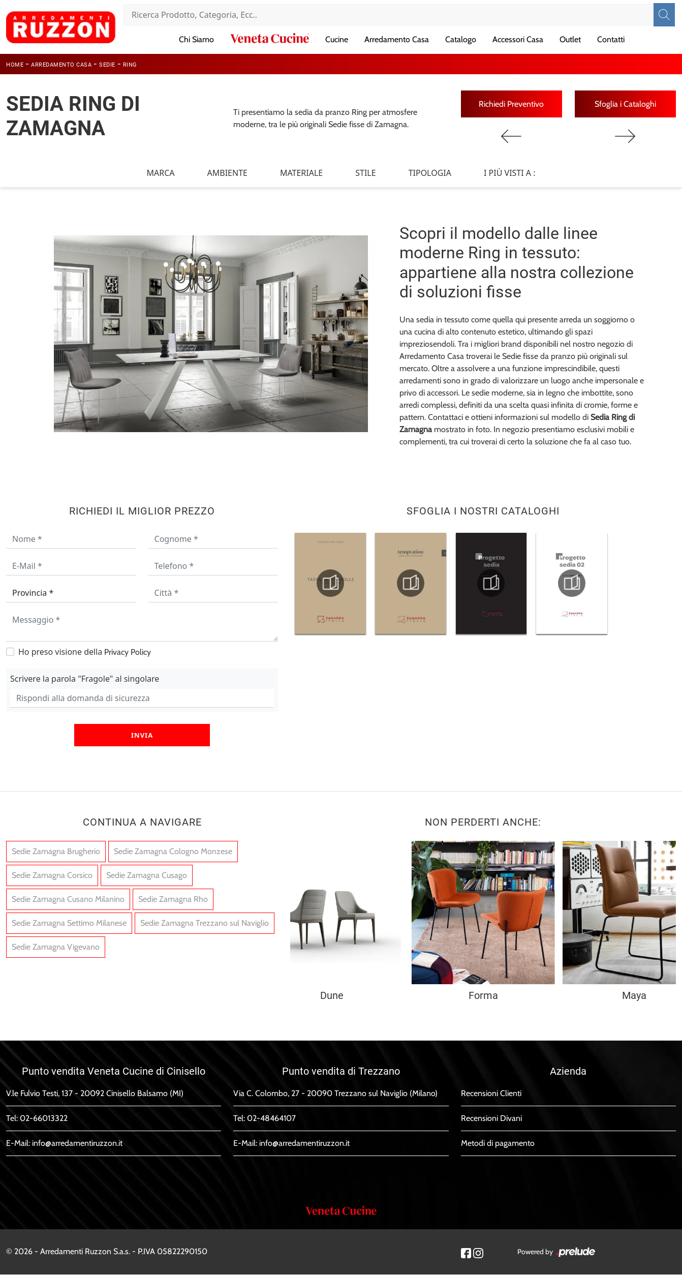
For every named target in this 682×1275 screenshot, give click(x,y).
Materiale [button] (301, 172)
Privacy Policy (127, 652)
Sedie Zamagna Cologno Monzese (173, 852)
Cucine (336, 39)
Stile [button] (365, 172)
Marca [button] (160, 172)
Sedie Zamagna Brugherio (56, 852)
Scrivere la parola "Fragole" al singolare (84, 679)
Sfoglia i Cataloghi (625, 104)
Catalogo (460, 39)
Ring (130, 65)
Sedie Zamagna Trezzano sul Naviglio (204, 923)
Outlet (570, 39)
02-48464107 (271, 1119)
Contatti (611, 39)
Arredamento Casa (396, 39)
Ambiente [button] (227, 172)
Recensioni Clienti (491, 1094)
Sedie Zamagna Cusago (146, 876)
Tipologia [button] (430, 172)
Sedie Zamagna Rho (173, 899)
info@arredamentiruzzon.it (77, 1143)
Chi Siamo (196, 39)
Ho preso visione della (84, 652)
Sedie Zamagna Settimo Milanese (69, 923)
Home (14, 65)
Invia (142, 735)
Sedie (107, 65)
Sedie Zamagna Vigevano (56, 947)
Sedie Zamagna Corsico (52, 876)
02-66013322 (44, 1119)
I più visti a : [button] (510, 172)
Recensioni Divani (491, 1119)
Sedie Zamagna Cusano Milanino (68, 899)
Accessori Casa (517, 39)
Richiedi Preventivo (511, 104)
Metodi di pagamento (498, 1143)
